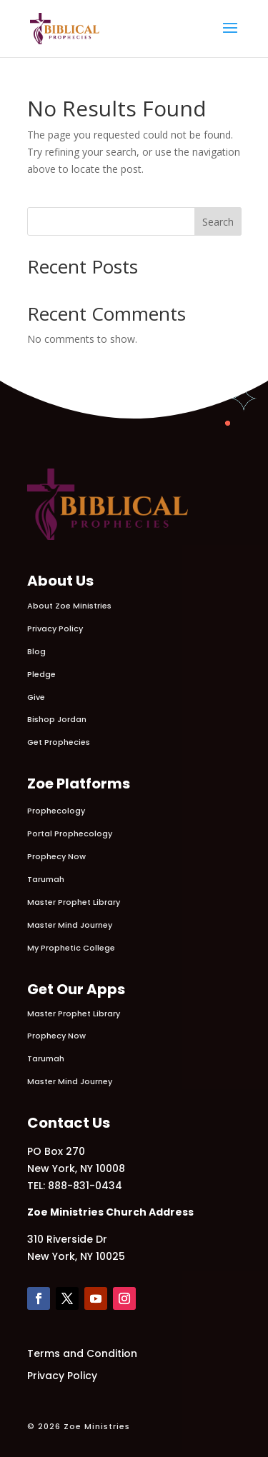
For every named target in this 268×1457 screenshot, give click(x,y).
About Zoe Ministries (69, 605)
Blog (36, 651)
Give (36, 697)
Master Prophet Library (73, 902)
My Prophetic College (71, 947)
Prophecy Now (56, 856)
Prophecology (56, 810)
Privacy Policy (55, 628)
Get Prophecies (58, 742)
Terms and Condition (82, 1353)
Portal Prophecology (69, 833)
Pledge (41, 674)
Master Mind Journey (69, 925)
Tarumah (45, 879)
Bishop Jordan (56, 719)
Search (218, 222)
